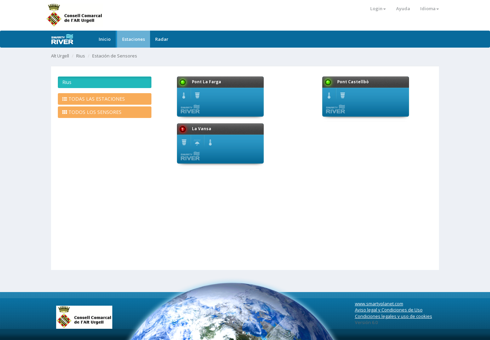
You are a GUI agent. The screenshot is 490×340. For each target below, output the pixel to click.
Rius (80, 56)
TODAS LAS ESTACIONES (93, 99)
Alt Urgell (60, 56)
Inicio (105, 39)
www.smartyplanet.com (379, 304)
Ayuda (403, 8)
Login (378, 8)
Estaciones (133, 39)
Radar (161, 39)
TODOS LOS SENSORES (91, 112)
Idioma (429, 8)
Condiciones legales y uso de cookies (393, 316)
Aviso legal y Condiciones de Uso (389, 310)
